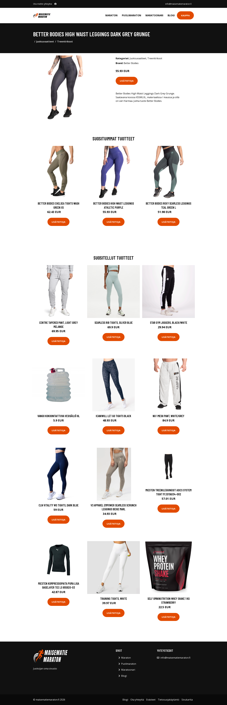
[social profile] (55, 4)
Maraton (111, 15)
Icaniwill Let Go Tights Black (113, 416)
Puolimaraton (131, 15)
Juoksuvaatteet (45, 41)
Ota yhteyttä (137, 699)
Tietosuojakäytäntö (168, 699)
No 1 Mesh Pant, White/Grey (168, 416)
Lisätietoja (126, 80)
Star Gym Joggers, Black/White (168, 322)
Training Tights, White (113, 598)
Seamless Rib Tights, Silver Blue (114, 322)
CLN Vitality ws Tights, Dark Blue (58, 505)
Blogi (171, 15)
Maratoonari (154, 15)
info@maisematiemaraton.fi (178, 3)
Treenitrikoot (65, 41)
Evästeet (150, 699)
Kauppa (185, 15)
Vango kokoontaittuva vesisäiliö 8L (58, 416)
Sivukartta (187, 699)
